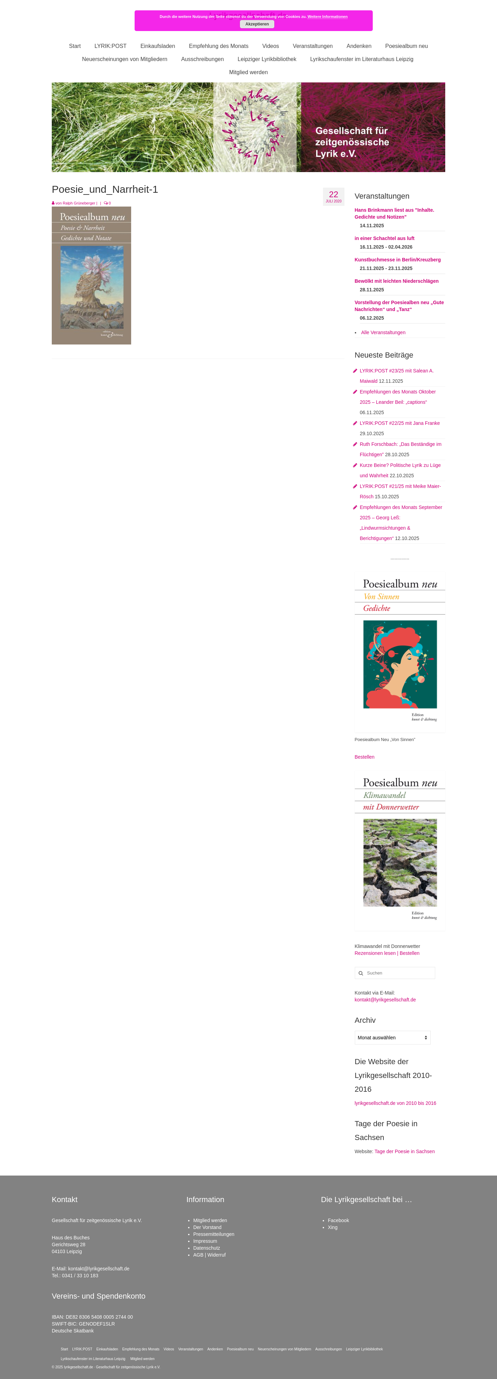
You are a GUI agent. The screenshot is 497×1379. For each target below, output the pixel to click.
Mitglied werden (210, 1220)
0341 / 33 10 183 (80, 1275)
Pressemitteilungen (213, 1234)
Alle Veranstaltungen (383, 332)
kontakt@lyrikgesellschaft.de (385, 999)
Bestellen (365, 757)
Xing (333, 1227)
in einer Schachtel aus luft (385, 238)
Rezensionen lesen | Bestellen (387, 953)
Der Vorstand (207, 1227)
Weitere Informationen (328, 16)
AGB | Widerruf (209, 1255)
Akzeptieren (257, 24)
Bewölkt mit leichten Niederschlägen (397, 281)
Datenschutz (206, 1248)
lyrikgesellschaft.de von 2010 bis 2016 (396, 1103)
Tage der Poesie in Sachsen (404, 1151)
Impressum (205, 1241)
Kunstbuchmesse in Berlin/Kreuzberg (398, 259)
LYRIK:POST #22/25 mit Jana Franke (400, 423)
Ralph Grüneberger (79, 203)
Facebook (338, 1220)
